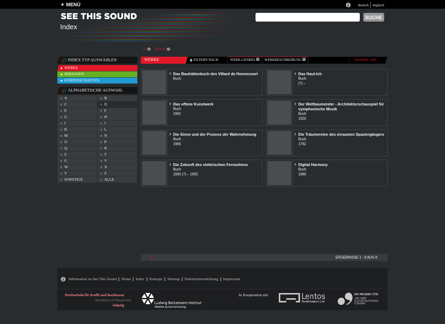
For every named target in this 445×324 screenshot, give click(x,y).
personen (74, 74)
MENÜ (73, 4)
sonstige (73, 179)
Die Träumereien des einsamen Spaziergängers (341, 134)
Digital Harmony (313, 165)
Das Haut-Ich (310, 74)
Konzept (155, 279)
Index (140, 279)
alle (109, 179)
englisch (378, 5)
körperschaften (81, 80)
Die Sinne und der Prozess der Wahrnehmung (214, 134)
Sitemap (173, 279)
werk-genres (244, 60)
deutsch (363, 5)
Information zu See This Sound (93, 279)
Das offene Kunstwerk (193, 104)
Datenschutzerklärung (201, 279)
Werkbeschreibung (285, 60)
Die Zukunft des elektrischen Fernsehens (210, 165)
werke (71, 67)
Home (126, 279)
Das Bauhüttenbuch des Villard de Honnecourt (215, 74)
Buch (162, 49)
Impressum (231, 279)
